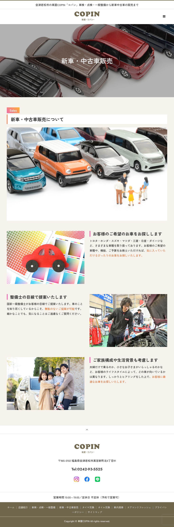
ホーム (10, 507)
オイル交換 (104, 507)
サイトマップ (95, 512)
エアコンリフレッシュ (139, 507)
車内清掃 (118, 507)
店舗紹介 (23, 507)
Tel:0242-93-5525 (87, 469)
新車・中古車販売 (68, 507)
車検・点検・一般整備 (43, 507)
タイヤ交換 (88, 507)
